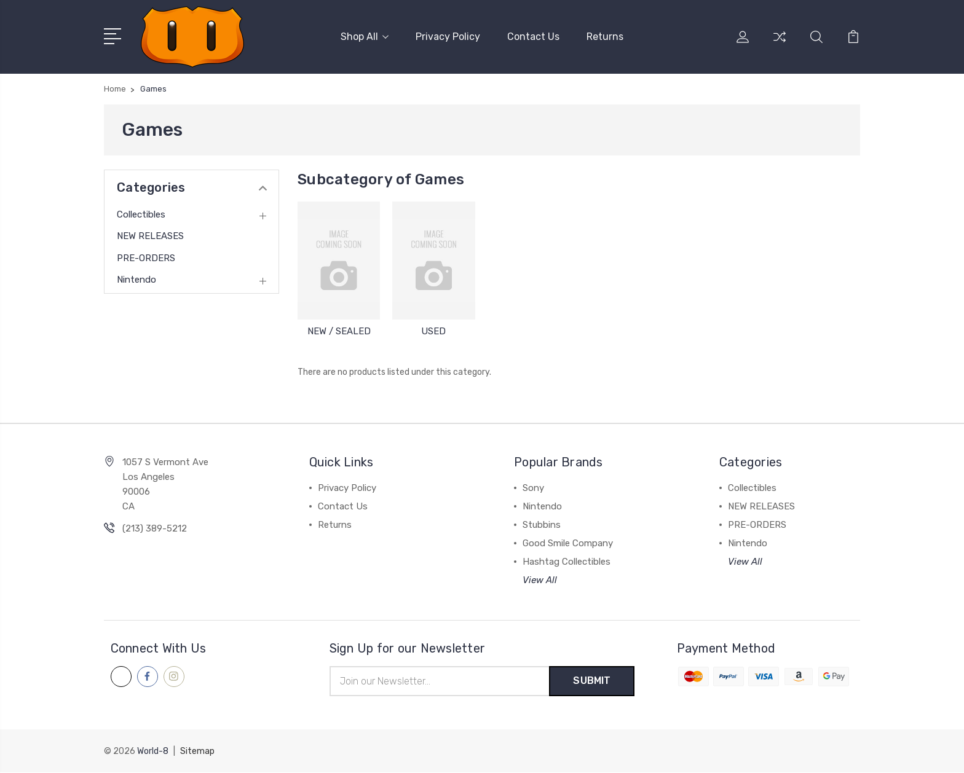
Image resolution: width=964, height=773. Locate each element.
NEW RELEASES (150, 235)
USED (433, 331)
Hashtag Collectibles (566, 561)
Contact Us (533, 36)
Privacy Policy (448, 36)
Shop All (365, 36)
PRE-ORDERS (146, 258)
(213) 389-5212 (154, 528)
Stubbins (542, 524)
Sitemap (197, 752)
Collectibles (141, 214)
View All (540, 580)
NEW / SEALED (339, 331)
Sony (533, 487)
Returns (605, 36)
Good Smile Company (568, 543)
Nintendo (136, 279)
